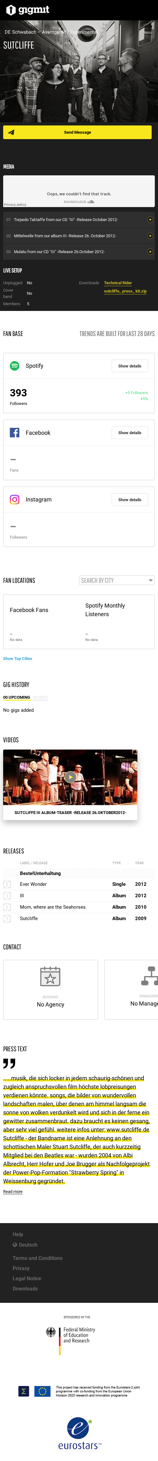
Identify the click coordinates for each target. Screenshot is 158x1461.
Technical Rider (118, 282)
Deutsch (28, 1245)
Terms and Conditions (38, 1258)
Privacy (21, 1268)
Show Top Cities (17, 658)
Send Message (77, 132)
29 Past (40, 697)
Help (18, 1234)
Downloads (25, 1289)
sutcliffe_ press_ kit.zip (125, 291)
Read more (13, 1191)
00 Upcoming (17, 697)
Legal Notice (27, 1279)
